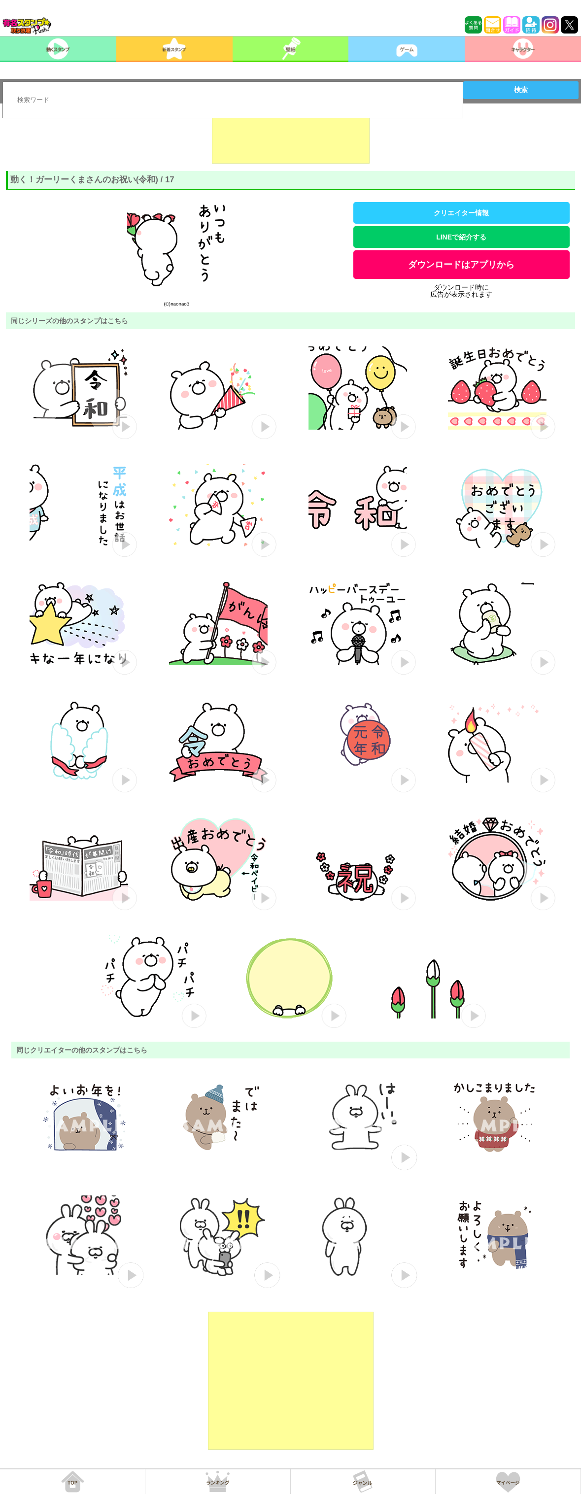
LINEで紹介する (461, 237)
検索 (521, 90)
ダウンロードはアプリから (461, 265)
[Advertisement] (291, 139)
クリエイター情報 (461, 213)
